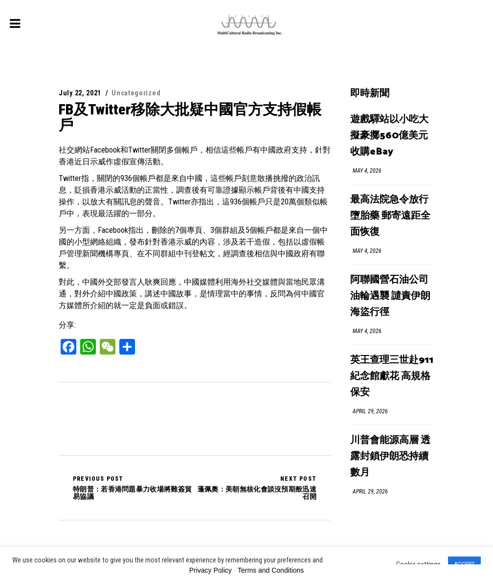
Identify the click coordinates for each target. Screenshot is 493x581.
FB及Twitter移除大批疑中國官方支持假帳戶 (190, 117)
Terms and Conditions (271, 570)
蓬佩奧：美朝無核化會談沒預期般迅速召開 (255, 487)
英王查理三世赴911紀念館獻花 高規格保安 (391, 376)
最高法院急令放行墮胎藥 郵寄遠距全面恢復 (390, 216)
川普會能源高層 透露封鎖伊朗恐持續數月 (390, 456)
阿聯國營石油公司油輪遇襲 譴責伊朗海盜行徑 (390, 296)
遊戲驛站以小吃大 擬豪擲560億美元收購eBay (389, 136)
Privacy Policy (210, 570)
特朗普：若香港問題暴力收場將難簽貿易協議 (134, 487)
